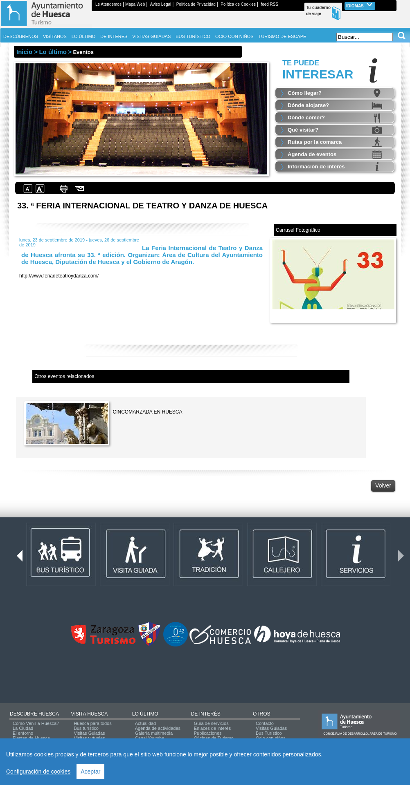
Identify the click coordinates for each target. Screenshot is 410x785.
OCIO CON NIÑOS (234, 36)
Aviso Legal (160, 4)
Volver (383, 485)
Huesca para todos (92, 723)
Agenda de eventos (312, 154)
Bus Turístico (269, 733)
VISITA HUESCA (89, 714)
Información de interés (316, 166)
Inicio (24, 51)
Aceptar (90, 771)
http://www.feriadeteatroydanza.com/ (59, 276)
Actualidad (145, 723)
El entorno (23, 733)
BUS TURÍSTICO (193, 36)
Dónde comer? (306, 117)
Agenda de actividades (157, 728)
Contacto (265, 723)
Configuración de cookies (38, 771)
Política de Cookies (238, 4)
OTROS (261, 714)
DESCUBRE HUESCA (34, 714)
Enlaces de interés (212, 728)
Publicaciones (208, 733)
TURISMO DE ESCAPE (282, 36)
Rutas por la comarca (315, 142)
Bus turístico (86, 728)
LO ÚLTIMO (145, 714)
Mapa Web (135, 4)
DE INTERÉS (206, 714)
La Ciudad (23, 728)
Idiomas (360, 5)
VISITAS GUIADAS (151, 36)
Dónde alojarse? (308, 105)
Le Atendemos (108, 4)
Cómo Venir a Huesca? (36, 723)
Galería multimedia (154, 733)
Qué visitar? (303, 130)
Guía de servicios (211, 723)
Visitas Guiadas (89, 733)
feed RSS (269, 4)
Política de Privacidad (196, 4)
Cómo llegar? (305, 93)
